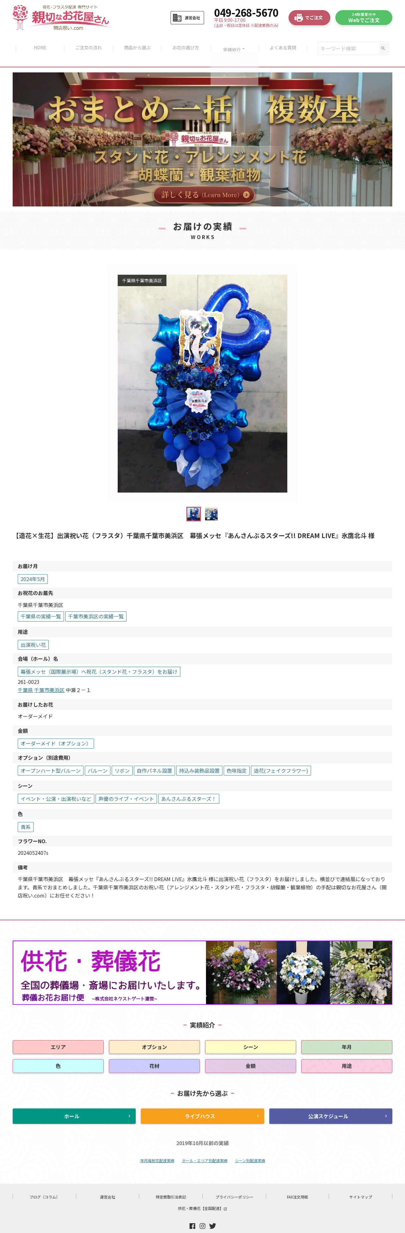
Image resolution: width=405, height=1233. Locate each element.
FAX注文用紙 (297, 1183)
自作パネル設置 (154, 757)
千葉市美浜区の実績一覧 (96, 603)
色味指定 (237, 757)
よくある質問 (285, 42)
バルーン (98, 757)
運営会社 (107, 1183)
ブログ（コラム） (44, 1183)
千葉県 (25, 676)
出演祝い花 (33, 631)
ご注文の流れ (87, 42)
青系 (26, 813)
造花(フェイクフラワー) (281, 757)
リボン (122, 757)
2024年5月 (33, 565)
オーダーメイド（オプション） (56, 730)
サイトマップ (360, 1183)
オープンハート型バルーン (51, 757)
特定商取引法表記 (171, 1183)
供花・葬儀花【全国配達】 (202, 1195)
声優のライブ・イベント (126, 785)
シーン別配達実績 (250, 1147)
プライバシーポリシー (234, 1183)
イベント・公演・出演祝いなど (56, 785)
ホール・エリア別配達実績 (204, 1147)
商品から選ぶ (136, 42)
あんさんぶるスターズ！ (188, 785)
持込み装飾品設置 (199, 757)
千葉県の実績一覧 (41, 603)
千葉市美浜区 (49, 676)
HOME (37, 42)
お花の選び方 (186, 42)
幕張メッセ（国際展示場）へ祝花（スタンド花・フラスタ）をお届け (99, 658)
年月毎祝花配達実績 (157, 1147)
